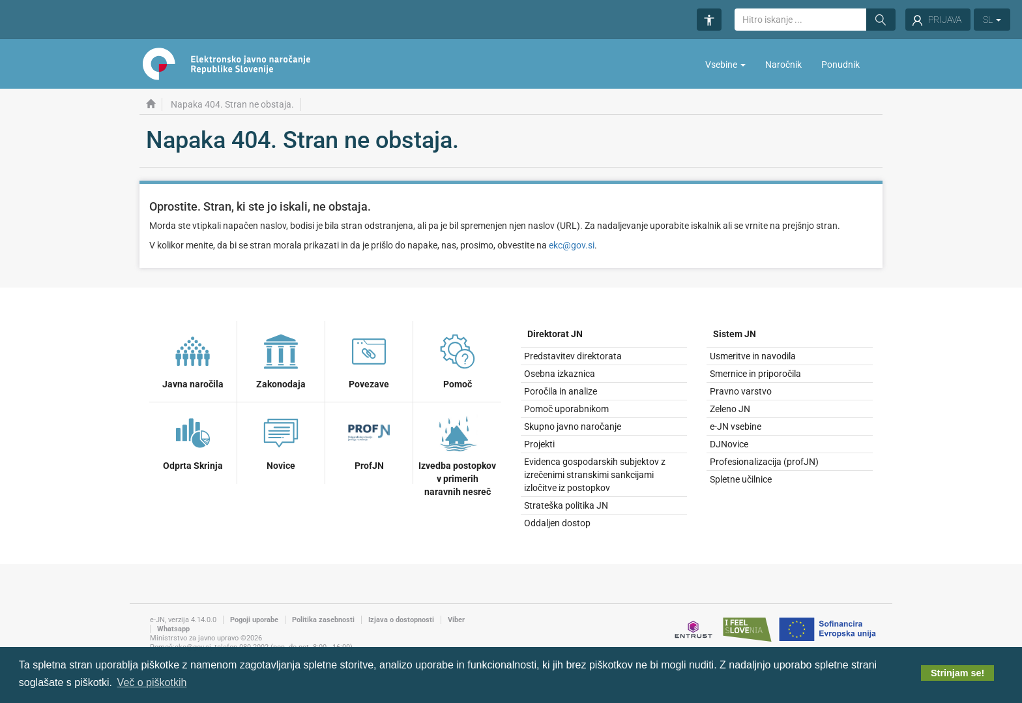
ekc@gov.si (571, 245)
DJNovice (729, 444)
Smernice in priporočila (755, 373)
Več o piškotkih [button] (152, 682)
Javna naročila (193, 359)
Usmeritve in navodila (753, 356)
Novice (281, 441)
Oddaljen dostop (557, 523)
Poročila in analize (560, 391)
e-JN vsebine (735, 426)
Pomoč (457, 359)
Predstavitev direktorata (573, 356)
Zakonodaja (281, 359)
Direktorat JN (555, 334)
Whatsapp (173, 629)
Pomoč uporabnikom (566, 409)
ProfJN (369, 441)
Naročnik (783, 64)
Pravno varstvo (741, 391)
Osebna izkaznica (559, 373)
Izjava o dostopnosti (401, 620)
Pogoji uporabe (254, 620)
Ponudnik (840, 64)
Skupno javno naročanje (572, 426)
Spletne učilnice (741, 479)
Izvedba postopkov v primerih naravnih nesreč (457, 454)
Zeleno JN (730, 409)
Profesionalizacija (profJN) (764, 461)
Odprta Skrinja (193, 441)
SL (992, 19)
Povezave (369, 359)
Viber (456, 620)
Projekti (539, 444)
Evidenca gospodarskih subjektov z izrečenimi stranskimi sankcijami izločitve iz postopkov (594, 474)
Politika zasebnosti (323, 620)
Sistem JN (734, 334)
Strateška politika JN (566, 505)
